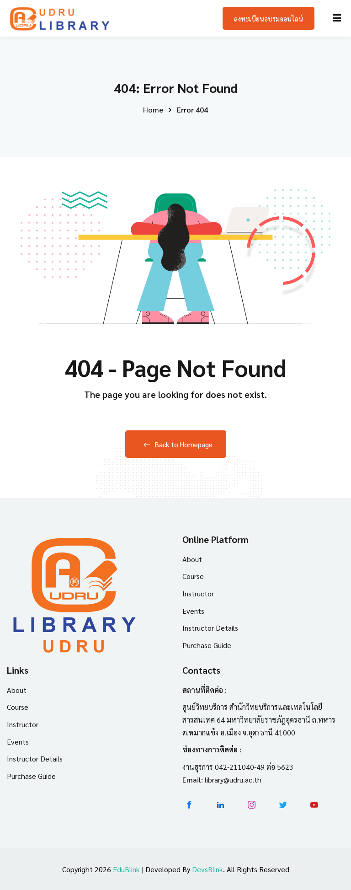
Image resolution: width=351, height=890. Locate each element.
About (192, 559)
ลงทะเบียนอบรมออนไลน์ (268, 18)
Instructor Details (210, 628)
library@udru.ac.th (233, 779)
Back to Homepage (176, 444)
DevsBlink (207, 869)
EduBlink (126, 869)
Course (193, 576)
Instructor (198, 593)
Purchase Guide (206, 645)
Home (153, 109)
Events (193, 611)
